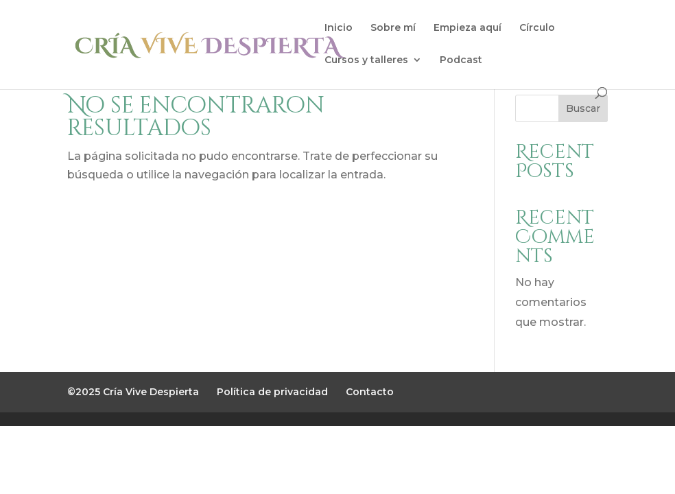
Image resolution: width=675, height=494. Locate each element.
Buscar (583, 108)
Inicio (338, 28)
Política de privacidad (272, 392)
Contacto (370, 392)
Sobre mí (393, 28)
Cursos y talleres (366, 60)
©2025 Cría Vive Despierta (133, 392)
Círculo (537, 28)
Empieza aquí (467, 28)
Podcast (461, 60)
